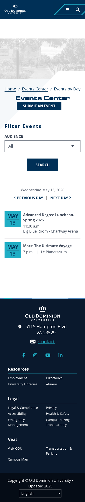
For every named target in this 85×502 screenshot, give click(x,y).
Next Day (59, 197)
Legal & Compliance (23, 407)
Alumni (51, 384)
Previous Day (30, 197)
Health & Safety (57, 413)
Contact (46, 341)
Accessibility (17, 413)
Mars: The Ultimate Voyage (47, 245)
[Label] (40, 493)
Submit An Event (39, 105)
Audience (14, 136)
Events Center (37, 89)
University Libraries (22, 384)
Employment (17, 378)
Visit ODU (15, 448)
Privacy (51, 407)
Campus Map (18, 459)
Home (13, 89)
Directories (54, 378)
